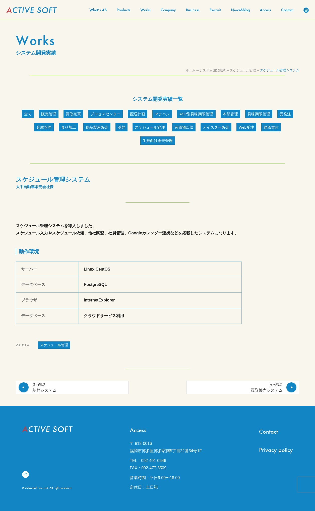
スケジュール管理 (150, 127)
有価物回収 (183, 127)
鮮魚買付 (271, 127)
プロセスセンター (105, 114)
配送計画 (137, 114)
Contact (268, 431)
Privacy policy (276, 450)
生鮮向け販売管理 (158, 140)
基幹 (121, 127)
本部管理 (230, 114)
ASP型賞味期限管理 (196, 114)
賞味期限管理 (258, 114)
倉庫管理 (43, 127)
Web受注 (246, 127)
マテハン (162, 114)
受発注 (285, 114)
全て (28, 114)
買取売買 (73, 114)
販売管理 (48, 114)
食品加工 (68, 127)
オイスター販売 (216, 127)
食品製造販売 (97, 127)
